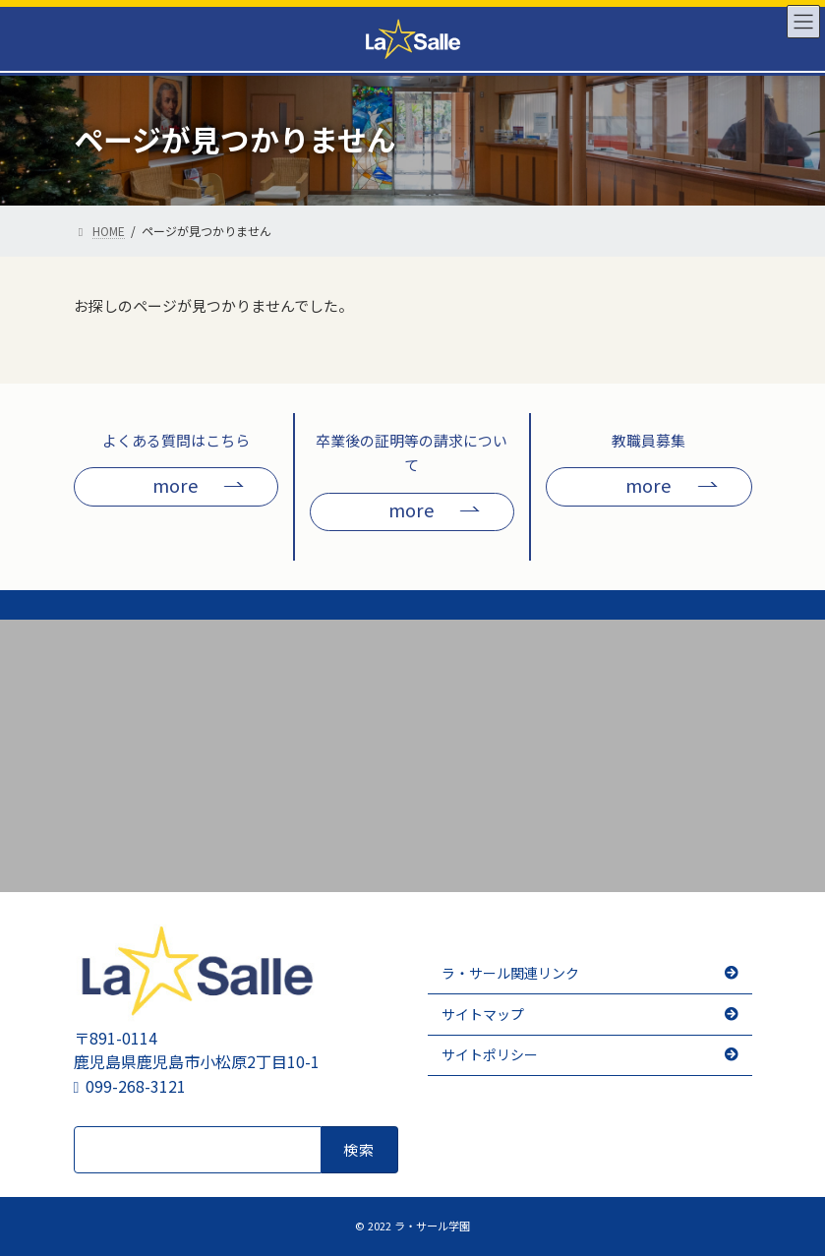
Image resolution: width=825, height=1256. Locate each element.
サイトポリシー (490, 1054)
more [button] (175, 484)
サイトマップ (483, 1014)
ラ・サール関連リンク (510, 973)
